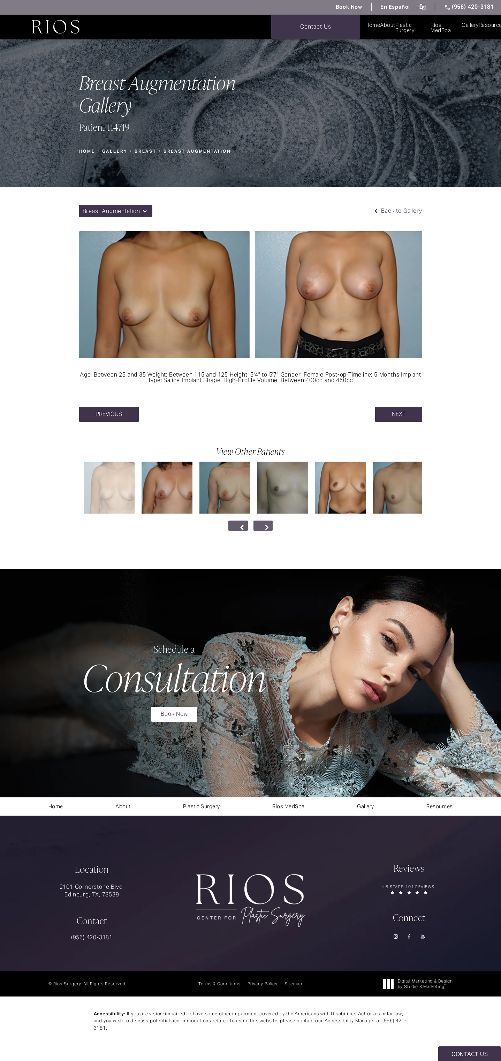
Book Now (335, 7)
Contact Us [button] (469, 1054)
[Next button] (263, 526)
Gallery (115, 150)
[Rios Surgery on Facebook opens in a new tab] (409, 945)
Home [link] (126, 27)
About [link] (162, 27)
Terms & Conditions (219, 992)
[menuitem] (126, 27)
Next (398, 414)
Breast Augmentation (199, 150)
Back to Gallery (397, 210)
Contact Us (456, 26)
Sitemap (293, 992)
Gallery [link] (312, 27)
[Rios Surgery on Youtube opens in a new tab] (422, 945)
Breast (146, 150)
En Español (387, 7)
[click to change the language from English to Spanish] (417, 7)
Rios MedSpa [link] (266, 27)
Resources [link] (355, 27)
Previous (110, 414)
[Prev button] (237, 526)
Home (87, 150)
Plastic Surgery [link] (209, 27)
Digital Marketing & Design (420, 992)
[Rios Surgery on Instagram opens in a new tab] (395, 945)
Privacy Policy (263, 992)
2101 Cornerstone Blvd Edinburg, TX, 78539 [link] (92, 899)
